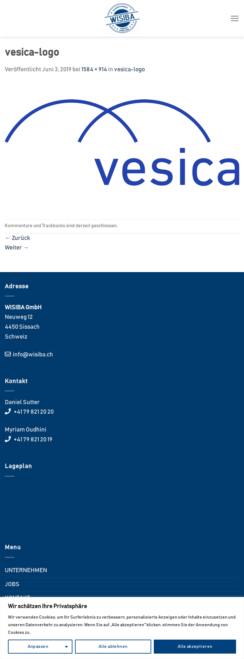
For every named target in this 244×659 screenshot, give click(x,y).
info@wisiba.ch (32, 355)
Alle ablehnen (112, 646)
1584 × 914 (94, 70)
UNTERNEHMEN (26, 570)
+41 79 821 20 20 (33, 412)
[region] (122, 628)
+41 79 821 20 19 (32, 440)
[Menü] (234, 18)
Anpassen (38, 646)
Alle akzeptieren (195, 646)
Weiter (17, 248)
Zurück (17, 238)
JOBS (12, 584)
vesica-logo (129, 70)
